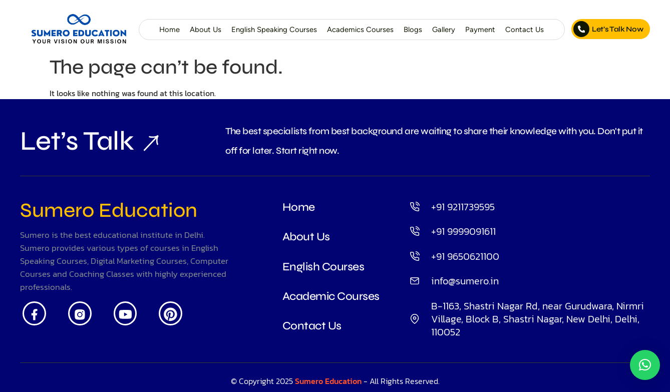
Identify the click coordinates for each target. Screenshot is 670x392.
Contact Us (524, 29)
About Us (205, 29)
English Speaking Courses (274, 29)
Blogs (413, 29)
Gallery (443, 29)
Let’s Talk (77, 141)
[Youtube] (125, 313)
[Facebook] (34, 313)
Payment (480, 29)
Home (169, 29)
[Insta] (80, 313)
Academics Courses (360, 29)
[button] (645, 365)
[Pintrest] (170, 313)
